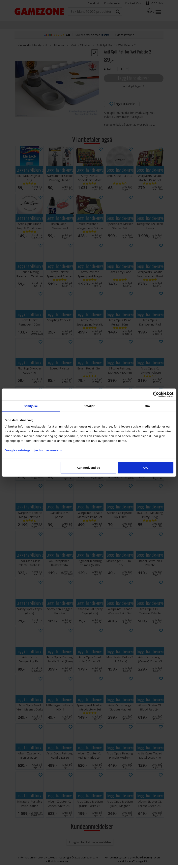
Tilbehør (59, 45)
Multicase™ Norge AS (134, 861)
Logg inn (156, 3)
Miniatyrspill (39, 45)
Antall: (108, 69)
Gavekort (93, 3)
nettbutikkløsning (142, 857)
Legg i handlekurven (133, 77)
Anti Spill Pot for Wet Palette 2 (116, 45)
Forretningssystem (116, 857)
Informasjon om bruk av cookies (37, 857)
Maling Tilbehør (80, 45)
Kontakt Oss (133, 3)
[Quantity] (121, 68)
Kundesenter (112, 3)
